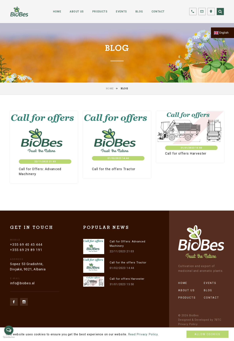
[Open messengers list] (8, 330)
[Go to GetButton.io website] (9, 337)
